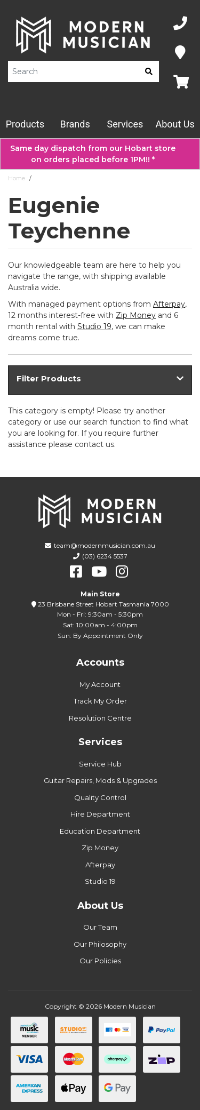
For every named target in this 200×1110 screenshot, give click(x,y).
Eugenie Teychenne (64, 178)
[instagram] (122, 571)
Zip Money (100, 847)
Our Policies (100, 960)
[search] (149, 71)
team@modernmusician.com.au (104, 545)
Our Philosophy (100, 944)
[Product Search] (73, 71)
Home (16, 178)
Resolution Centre (100, 718)
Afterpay (100, 864)
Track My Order (100, 701)
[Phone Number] (180, 23)
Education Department (100, 831)
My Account (100, 684)
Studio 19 (94, 326)
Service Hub (100, 764)
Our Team (100, 927)
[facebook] (76, 571)
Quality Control (100, 797)
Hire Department (100, 814)
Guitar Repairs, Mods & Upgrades (100, 780)
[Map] (180, 53)
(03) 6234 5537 (104, 556)
